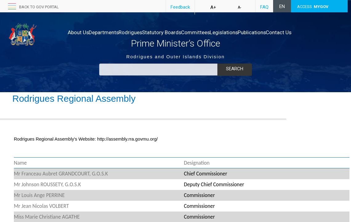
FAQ (264, 7)
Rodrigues (143, 32)
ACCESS (313, 6)
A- (239, 7)
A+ (213, 7)
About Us (78, 32)
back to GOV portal (39, 7)
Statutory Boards (181, 32)
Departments (110, 32)
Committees (221, 32)
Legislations (256, 32)
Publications (290, 32)
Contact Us (81, 38)
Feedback (180, 7)
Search (234, 69)
